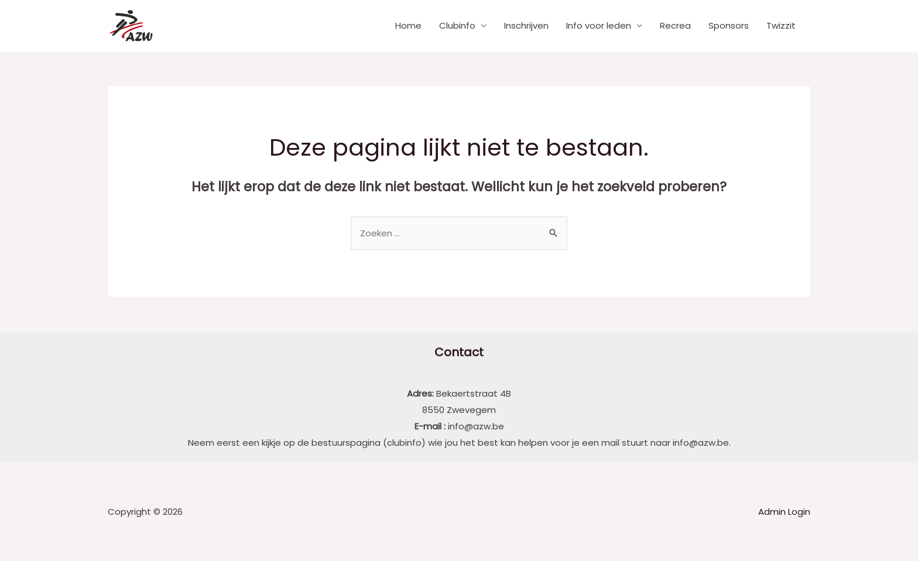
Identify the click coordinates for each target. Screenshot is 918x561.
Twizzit (781, 25)
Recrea (675, 25)
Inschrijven (526, 25)
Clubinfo (457, 25)
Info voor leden (598, 25)
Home (408, 25)
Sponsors (728, 25)
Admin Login (784, 511)
